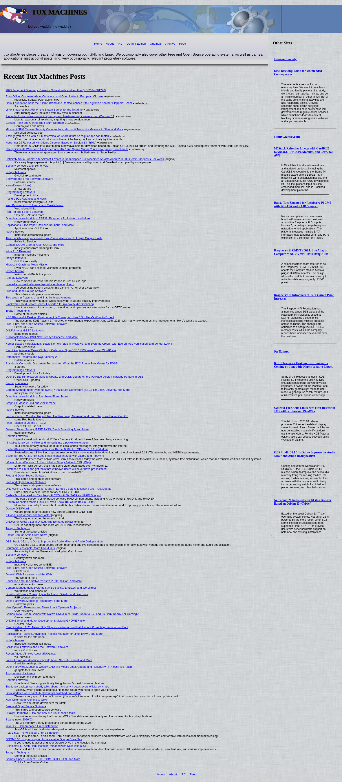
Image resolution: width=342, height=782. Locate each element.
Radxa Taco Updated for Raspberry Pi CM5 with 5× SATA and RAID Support (302, 204)
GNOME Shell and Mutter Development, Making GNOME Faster (46, 620)
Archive (170, 43)
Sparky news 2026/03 (19, 719)
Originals (156, 43)
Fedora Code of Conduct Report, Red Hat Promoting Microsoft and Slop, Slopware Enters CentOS (67, 416)
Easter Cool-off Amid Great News (26, 534)
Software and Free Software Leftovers (29, 178)
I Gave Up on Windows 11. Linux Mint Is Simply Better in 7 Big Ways (48, 462)
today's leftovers (16, 172)
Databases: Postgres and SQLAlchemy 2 (31, 356)
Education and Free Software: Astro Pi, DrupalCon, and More (44, 581)
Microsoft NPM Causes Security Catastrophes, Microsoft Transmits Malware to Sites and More (64, 129)
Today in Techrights (18, 310)
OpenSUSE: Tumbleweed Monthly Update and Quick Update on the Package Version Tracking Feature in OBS (75, 376)
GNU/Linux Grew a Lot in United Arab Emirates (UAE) (39, 521)
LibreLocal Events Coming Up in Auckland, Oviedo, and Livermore (47, 594)
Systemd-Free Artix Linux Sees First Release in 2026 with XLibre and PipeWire (304, 409)
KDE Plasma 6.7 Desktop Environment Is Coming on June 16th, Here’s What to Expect (303, 365)
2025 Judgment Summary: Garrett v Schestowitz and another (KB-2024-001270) (56, 90)
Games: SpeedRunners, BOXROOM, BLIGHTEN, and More (43, 759)
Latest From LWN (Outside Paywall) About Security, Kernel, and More (49, 660)
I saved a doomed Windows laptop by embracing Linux (40, 284)
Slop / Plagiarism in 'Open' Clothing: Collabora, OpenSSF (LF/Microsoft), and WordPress (61, 350)
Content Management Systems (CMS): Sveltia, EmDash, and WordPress (51, 587)
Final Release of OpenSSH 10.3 (26, 422)
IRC (120, 43)
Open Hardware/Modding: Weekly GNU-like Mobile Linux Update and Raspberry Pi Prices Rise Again (69, 666)
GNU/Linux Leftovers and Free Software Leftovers (37, 647)
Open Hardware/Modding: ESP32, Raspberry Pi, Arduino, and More (48, 218)
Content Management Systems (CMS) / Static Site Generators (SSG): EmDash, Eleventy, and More (68, 389)
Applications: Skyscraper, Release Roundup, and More (40, 225)
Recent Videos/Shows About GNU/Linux (31, 653)
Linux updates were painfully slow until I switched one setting (43, 693)
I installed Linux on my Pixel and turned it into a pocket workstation (47, 442)
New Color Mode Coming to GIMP (27, 699)
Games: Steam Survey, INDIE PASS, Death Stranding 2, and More (47, 429)
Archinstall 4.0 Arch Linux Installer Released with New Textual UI (46, 745)
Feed (182, 43)
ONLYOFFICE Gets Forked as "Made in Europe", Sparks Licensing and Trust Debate (59, 488)
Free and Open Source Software (26, 291)
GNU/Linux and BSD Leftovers (25, 330)
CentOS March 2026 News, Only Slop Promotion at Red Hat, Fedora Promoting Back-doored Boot (67, 627)
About (110, 43)
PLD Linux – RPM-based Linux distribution (32, 732)
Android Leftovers (17, 277)
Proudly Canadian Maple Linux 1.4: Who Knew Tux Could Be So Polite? (50, 502)
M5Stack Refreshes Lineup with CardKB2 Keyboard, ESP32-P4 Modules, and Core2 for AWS (303, 152)
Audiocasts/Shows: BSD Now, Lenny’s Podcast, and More (42, 337)
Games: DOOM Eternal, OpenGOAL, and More (35, 244)
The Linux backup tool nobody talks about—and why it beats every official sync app (57, 686)
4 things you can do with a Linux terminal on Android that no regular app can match (57, 136)
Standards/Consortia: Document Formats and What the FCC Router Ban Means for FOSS (62, 363)
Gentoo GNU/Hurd (17, 508)
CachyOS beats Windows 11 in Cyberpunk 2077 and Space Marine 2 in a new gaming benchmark (67, 149)
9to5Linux (281, 351)
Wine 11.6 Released (18, 251)
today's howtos (15, 231)
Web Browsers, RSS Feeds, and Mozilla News (35, 205)
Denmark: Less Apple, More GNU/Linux (30, 548)
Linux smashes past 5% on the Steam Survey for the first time (44, 109)
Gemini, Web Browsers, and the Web (29, 574)
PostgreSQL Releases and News (26, 198)
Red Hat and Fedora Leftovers (25, 211)
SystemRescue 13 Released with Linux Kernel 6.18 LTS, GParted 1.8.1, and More (57, 449)
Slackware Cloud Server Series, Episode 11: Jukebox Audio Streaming (50, 304)
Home (98, 43)
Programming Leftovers (20, 192)
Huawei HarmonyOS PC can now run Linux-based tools (40, 713)
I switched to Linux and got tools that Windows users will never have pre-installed (56, 469)
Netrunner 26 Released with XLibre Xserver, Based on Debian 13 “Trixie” (303, 501)
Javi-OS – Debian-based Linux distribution (32, 726)
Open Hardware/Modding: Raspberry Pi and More (37, 396)
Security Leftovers (17, 383)
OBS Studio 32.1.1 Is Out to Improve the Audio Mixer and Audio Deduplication (304, 454)
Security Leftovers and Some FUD (27, 165)
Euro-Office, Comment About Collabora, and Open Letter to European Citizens (54, 96)
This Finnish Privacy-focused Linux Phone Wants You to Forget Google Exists (54, 238)
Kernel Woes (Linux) (18, 185)
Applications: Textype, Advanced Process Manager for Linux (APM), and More (54, 633)
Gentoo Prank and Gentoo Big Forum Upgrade (35, 122)
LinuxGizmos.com (287, 136)
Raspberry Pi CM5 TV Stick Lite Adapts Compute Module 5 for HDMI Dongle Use (301, 252)
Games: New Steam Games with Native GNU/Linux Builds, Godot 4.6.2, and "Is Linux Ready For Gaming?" (72, 614)
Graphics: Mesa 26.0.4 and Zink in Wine (31, 403)
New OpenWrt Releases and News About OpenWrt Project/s (43, 607)
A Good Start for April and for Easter (28, 515)
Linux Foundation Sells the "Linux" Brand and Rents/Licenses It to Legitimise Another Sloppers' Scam (69, 103)
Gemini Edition (136, 43)
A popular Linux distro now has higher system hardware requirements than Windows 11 (60, 116)
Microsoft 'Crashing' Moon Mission (27, 264)
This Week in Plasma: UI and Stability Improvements (38, 297)
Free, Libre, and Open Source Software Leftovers (36, 324)
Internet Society (285, 59)
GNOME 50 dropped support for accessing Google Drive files (44, 739)
